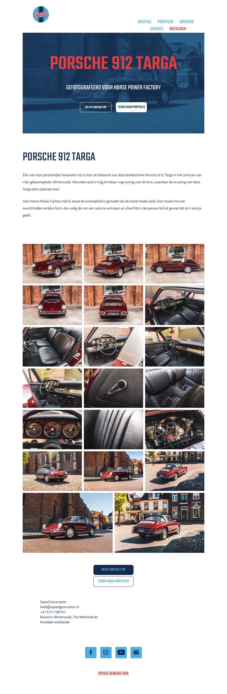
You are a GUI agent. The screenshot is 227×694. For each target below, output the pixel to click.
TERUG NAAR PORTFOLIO (131, 107)
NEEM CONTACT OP (95, 107)
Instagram (177, 29)
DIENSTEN (186, 22)
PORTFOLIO (165, 22)
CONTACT (156, 29)
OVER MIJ (144, 22)
